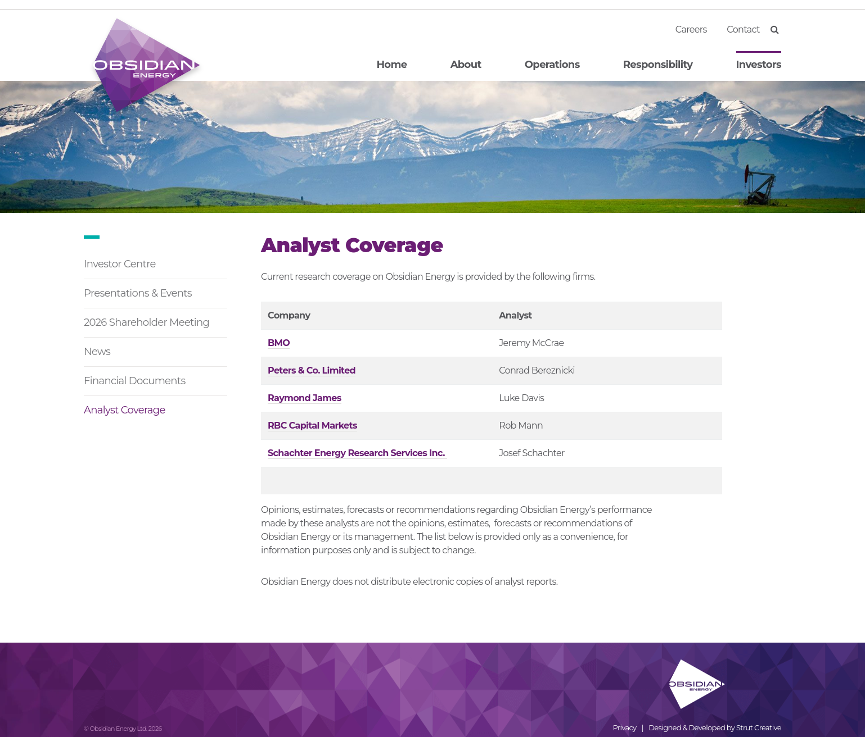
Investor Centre (120, 264)
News (97, 351)
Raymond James (304, 398)
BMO (279, 343)
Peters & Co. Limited (311, 370)
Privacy (625, 727)
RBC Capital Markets (312, 425)
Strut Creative (758, 727)
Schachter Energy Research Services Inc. (357, 453)
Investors (758, 64)
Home (391, 64)
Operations (552, 64)
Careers (691, 29)
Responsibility (658, 64)
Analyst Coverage (124, 410)
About (465, 64)
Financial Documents (135, 381)
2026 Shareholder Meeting (146, 322)
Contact (743, 29)
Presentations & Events (138, 293)
